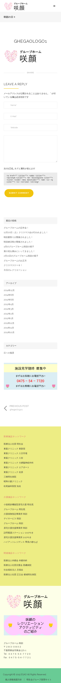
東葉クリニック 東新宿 (14, 449)
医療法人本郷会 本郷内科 (15, 560)
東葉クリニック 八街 (13, 458)
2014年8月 (9, 295)
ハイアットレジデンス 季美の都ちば (21, 542)
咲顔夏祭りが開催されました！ (18, 237)
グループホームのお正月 (15, 261)
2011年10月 (9, 332)
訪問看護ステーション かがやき (18, 533)
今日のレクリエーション (15, 270)
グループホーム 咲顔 (13, 523)
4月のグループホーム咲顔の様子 (19, 247)
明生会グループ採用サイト (38, 679)
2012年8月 (9, 300)
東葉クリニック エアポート (16, 467)
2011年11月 (9, 328)
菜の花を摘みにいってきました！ (19, 251)
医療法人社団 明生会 (13, 444)
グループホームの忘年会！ (16, 228)
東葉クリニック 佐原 (13, 472)
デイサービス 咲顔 (12, 518)
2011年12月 (9, 323)
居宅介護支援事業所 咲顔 (15, 528)
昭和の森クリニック (13, 481)
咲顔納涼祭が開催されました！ (18, 242)
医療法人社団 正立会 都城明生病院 (20, 574)
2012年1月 (8, 318)
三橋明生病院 (10, 477)
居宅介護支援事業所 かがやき (17, 537)
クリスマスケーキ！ (13, 265)
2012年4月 (9, 304)
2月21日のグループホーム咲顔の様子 (21, 256)
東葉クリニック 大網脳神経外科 (18, 463)
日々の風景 (9, 353)
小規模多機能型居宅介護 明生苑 (18, 504)
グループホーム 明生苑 (14, 509)
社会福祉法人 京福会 (13, 570)
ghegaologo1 (30, 41)
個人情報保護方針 (13, 679)
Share (30, 72)
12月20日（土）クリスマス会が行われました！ (26, 232)
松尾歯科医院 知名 (12, 486)
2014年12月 (9, 290)
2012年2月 (9, 314)
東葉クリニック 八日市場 (15, 453)
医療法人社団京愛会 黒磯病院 (17, 565)
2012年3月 (9, 309)
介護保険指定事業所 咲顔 (15, 514)
